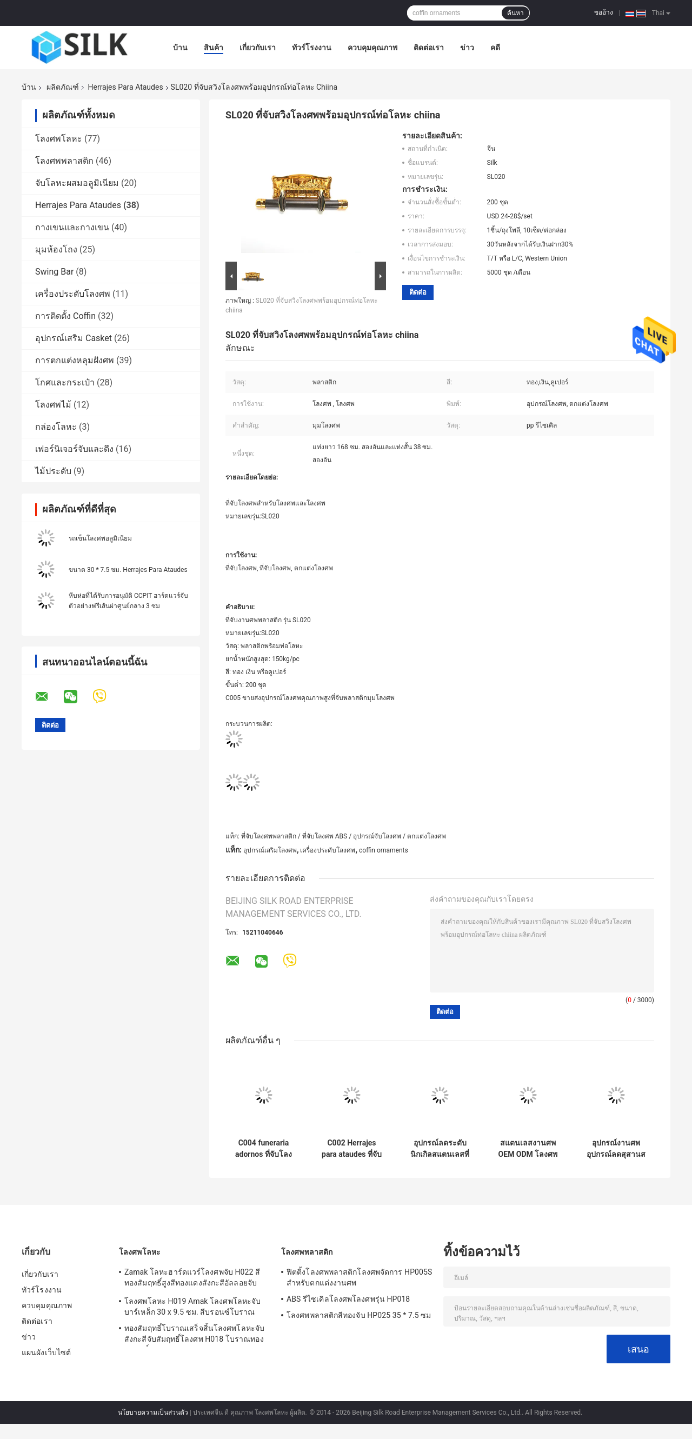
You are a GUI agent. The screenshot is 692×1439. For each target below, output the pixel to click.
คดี (495, 47)
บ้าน (180, 47)
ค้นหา (515, 13)
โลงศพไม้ (53, 404)
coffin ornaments (383, 850)
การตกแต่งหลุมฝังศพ (74, 360)
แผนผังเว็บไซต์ (46, 1352)
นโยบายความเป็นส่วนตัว (153, 1412)
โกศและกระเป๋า (65, 382)
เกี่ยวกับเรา (257, 47)
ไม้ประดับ (53, 471)
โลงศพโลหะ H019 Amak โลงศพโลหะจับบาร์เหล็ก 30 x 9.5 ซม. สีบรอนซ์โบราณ (192, 1306)
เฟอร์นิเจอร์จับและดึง (74, 449)
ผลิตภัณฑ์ (62, 87)
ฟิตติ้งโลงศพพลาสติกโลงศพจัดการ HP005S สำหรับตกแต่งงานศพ (359, 1277)
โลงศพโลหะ (58, 139)
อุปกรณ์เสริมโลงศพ (270, 850)
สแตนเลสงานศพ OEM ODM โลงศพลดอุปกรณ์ (528, 1148)
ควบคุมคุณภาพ (372, 47)
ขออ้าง (603, 12)
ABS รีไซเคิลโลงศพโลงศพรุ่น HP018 (348, 1299)
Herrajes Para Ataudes (125, 87)
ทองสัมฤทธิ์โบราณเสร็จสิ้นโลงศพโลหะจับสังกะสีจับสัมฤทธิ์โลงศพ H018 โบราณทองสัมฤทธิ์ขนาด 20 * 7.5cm (194, 1335)
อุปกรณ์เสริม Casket (73, 338)
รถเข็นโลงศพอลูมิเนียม (100, 538)
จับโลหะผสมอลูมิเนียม (77, 183)
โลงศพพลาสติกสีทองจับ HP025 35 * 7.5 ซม (359, 1315)
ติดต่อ (418, 292)
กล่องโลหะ (56, 427)
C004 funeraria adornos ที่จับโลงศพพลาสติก (263, 1148)
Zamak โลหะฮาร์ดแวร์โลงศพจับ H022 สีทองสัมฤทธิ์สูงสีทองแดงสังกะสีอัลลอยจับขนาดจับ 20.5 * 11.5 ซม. (192, 1279)
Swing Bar (54, 272)
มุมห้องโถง (56, 249)
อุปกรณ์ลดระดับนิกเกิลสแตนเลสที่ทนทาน (439, 1148)
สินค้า (213, 47)
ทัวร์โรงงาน (311, 47)
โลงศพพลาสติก (64, 161)
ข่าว (467, 47)
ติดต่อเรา (429, 47)
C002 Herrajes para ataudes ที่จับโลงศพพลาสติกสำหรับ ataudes (352, 1148)
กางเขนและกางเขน (72, 227)
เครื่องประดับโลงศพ (72, 294)
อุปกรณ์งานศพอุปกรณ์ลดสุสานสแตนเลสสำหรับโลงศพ (616, 1148)
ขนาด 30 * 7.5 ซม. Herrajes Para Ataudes (128, 570)
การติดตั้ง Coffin (65, 316)
